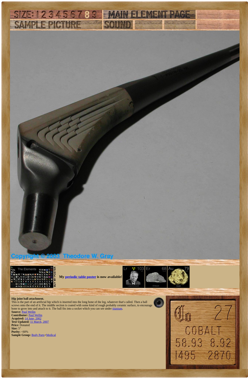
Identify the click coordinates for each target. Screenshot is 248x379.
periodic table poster (80, 277)
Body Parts (38, 335)
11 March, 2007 (39, 321)
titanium (117, 308)
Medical (51, 335)
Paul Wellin (28, 311)
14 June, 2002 (33, 318)
